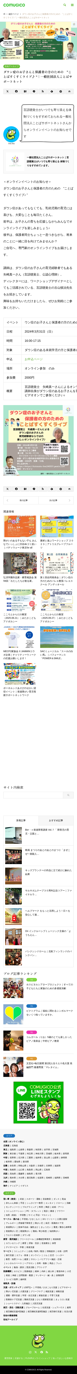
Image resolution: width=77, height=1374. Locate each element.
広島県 (47, 1170)
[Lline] (34, 91)
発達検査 (57, 1239)
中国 (5, 1170)
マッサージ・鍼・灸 (45, 1275)
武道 (22, 1199)
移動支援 (60, 1291)
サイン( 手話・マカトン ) (39, 1215)
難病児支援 (29, 1299)
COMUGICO (31, 1370)
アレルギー (11, 1223)
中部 (5, 1157)
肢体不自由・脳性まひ (28, 1227)
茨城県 (49, 1153)
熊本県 (13, 1178)
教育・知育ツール (14, 1259)
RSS (47, 1352)
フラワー (61, 1211)
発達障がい (11, 1227)
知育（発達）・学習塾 (16, 1215)
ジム (46, 1255)
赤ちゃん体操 (12, 1203)
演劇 (68, 1203)
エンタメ (50, 1203)
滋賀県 (57, 1166)
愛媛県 (21, 1174)
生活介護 (68, 1311)
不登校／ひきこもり (31, 1219)
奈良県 (13, 1166)
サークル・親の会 (11, 1219)
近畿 (5, 1166)
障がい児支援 (12, 1291)
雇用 (69, 1307)
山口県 (21, 1170)
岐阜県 (9, 1161)
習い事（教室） (10, 1199)
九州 (5, 1178)
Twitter (35, 1352)
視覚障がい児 (12, 1231)
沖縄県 (13, 1182)
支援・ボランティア (12, 1287)
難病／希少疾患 (40, 1231)
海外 (5, 1186)
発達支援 (30, 1247)
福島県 (13, 1149)
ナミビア (14, 1186)
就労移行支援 (56, 1311)
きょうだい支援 (63, 1299)
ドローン (60, 1203)
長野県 (13, 1157)
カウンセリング (13, 1243)
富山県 (47, 1157)
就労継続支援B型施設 (37, 1311)
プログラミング (29, 1207)
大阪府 (32, 1166)
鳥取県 (30, 1170)
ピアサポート (66, 1287)
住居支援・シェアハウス (53, 1307)
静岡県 (64, 1157)
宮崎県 (66, 1178)
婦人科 (51, 1271)
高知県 (13, 1174)
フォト (59, 1263)
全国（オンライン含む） (14, 1141)
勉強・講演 (19, 1267)
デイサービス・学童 (15, 1247)
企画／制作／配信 (36, 1251)
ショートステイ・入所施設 (18, 1303)
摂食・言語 (34, 1243)
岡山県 (39, 1170)
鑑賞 (26, 1259)
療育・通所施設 (10, 1239)
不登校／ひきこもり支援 (46, 1287)
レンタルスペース (14, 1263)
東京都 (13, 1153)
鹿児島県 (31, 1178)
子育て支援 (55, 1295)
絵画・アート (58, 1207)
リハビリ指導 (12, 1279)
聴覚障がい (25, 1231)
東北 (5, 1149)
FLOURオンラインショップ (37, 1358)
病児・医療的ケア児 (55, 1223)
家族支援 (43, 1295)
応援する (19, 1358)
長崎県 (49, 1178)
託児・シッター (57, 1255)
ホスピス (18, 1271)
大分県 (21, 1178)
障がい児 (39, 1223)
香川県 (39, 1174)
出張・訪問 (63, 1251)
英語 (46, 1211)
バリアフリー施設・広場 (51, 1259)
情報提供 (51, 1251)
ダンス (57, 1199)
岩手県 (47, 1149)
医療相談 (28, 1271)
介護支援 (24, 1291)
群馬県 (66, 1153)
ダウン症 (26, 1235)
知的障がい (55, 1231)
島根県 (13, 1170)
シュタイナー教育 (35, 1203)
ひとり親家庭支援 (45, 1299)
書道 (52, 1211)
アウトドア (42, 1267)
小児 (69, 1271)
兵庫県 (49, 1166)
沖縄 (5, 1182)
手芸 (22, 1203)
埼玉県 (30, 1153)
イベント (7, 1267)
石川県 (21, 1157)
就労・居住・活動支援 (13, 1307)
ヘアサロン (29, 1263)
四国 (5, 1174)
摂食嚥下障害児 (25, 1223)
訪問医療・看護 (26, 1275)
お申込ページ (34, 359)
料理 (41, 1207)
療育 (24, 1243)
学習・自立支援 (29, 1295)
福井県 (39, 1157)
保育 (54, 1243)
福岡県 (57, 1178)
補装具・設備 (9, 1283)
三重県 (30, 1157)
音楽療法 (46, 1243)
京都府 (41, 1166)
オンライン (36, 1255)
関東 (5, 1153)
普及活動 (30, 1267)
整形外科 (60, 1271)
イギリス (24, 1186)
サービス (7, 1251)
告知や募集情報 (10, 1315)
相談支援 (50, 1291)
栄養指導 (60, 1275)
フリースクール (27, 1239)
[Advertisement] (38, 742)
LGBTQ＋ (28, 1287)
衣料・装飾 (42, 1263)
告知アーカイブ (12, 66)
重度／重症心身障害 (63, 1227)
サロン (34, 1259)
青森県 (30, 1149)
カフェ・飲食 (22, 1255)
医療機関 (7, 1271)
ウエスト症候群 (13, 1235)
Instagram (30, 1352)
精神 (37, 1271)
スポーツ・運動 (33, 1199)
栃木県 (57, 1153)
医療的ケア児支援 (14, 1299)
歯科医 (23, 1279)
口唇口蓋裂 (62, 1219)
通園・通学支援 (13, 1295)
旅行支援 (10, 1255)
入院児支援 (37, 1303)
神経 (14, 1275)
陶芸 (48, 1207)
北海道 (6, 1145)
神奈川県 (40, 1153)
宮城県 (55, 1149)
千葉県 (21, 1153)
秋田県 (39, 1149)
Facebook (41, 1352)
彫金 (64, 1199)
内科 (44, 1271)
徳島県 (30, 1174)
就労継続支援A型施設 (15, 1311)
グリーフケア (37, 1291)
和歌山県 (22, 1166)
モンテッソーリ (13, 1207)
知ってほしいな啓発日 (63, 1358)
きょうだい (46, 1227)
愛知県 (17, 1161)
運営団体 (8, 1358)
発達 (8, 1275)
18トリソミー (48, 1219)
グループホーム (33, 1307)
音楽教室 (47, 1199)
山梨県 (55, 1157)
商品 (52, 1263)
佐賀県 (41, 1178)
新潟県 (26, 1161)
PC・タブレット (33, 1211)
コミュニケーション (15, 1211)
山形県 (21, 1149)
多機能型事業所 (43, 1239)
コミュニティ (20, 1251)
